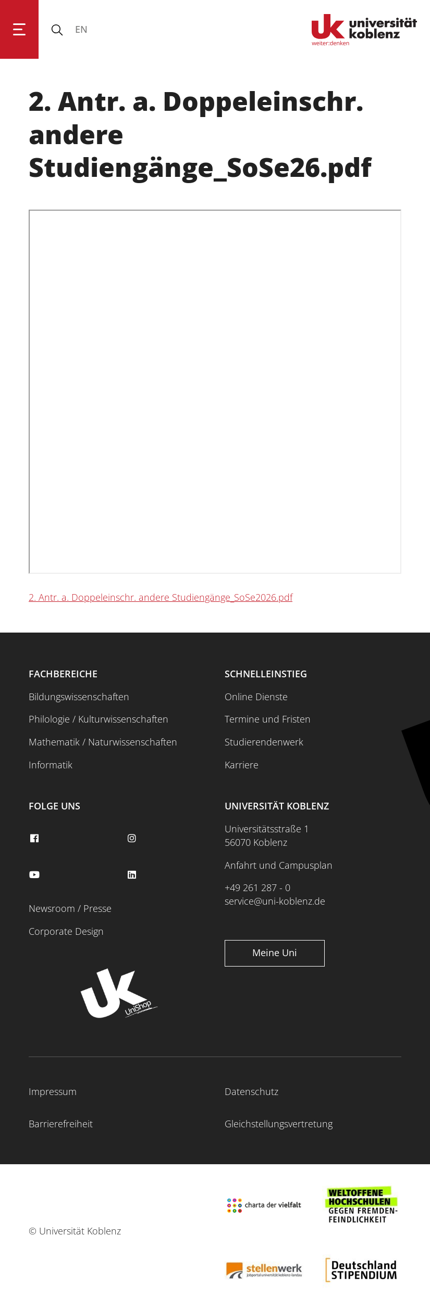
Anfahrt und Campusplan (279, 865)
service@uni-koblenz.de (275, 901)
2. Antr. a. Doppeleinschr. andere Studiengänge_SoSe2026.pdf (160, 597)
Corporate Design (66, 931)
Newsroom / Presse (70, 908)
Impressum (53, 1091)
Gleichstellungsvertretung (279, 1123)
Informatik (50, 764)
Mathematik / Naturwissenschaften (103, 742)
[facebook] (35, 838)
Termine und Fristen (268, 719)
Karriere (242, 764)
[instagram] (133, 838)
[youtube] (35, 875)
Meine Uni (274, 952)
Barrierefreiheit (61, 1123)
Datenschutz (251, 1091)
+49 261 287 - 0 (257, 887)
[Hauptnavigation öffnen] (19, 29)
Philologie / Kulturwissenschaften (98, 719)
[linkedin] (133, 875)
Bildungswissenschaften (79, 696)
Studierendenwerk (264, 742)
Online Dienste (256, 696)
